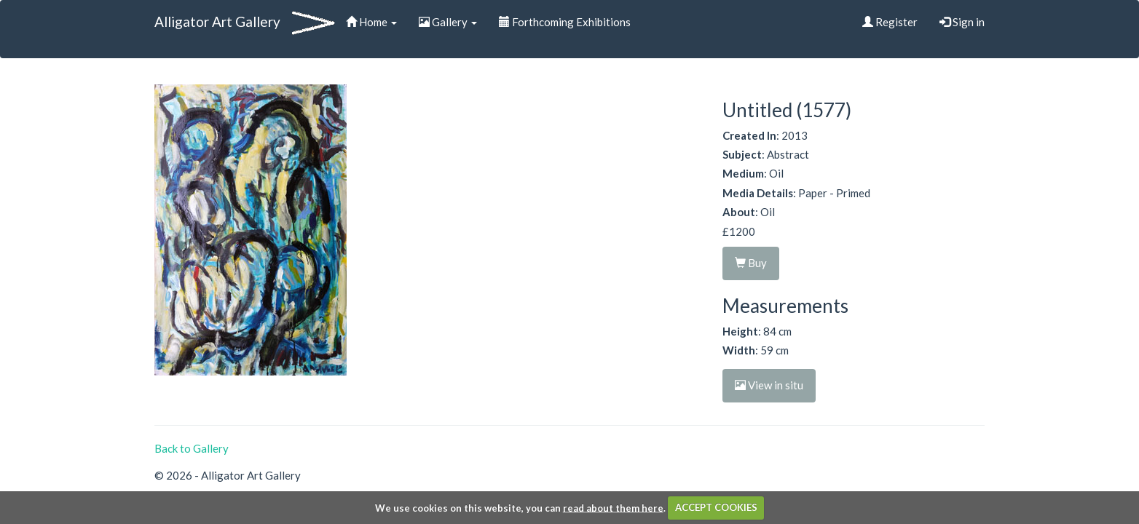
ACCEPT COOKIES (716, 507)
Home (371, 21)
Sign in (962, 21)
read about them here (613, 507)
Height (740, 331)
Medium (743, 173)
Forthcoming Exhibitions (565, 21)
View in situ (769, 385)
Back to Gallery (191, 448)
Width (738, 350)
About (738, 211)
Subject (742, 154)
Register (890, 21)
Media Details (757, 192)
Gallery (448, 21)
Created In (749, 135)
